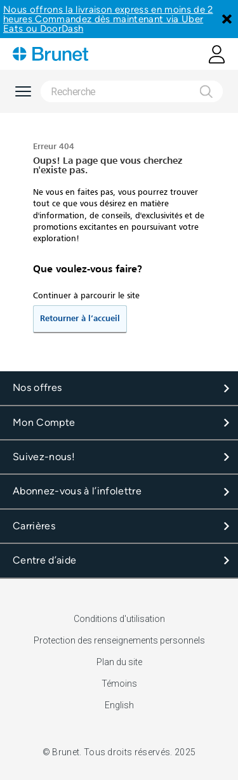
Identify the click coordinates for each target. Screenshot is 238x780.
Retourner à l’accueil (80, 319)
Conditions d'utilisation (119, 619)
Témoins (119, 683)
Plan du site (119, 662)
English (119, 705)
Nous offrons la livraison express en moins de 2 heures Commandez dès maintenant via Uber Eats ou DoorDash (108, 19)
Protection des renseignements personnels (119, 640)
